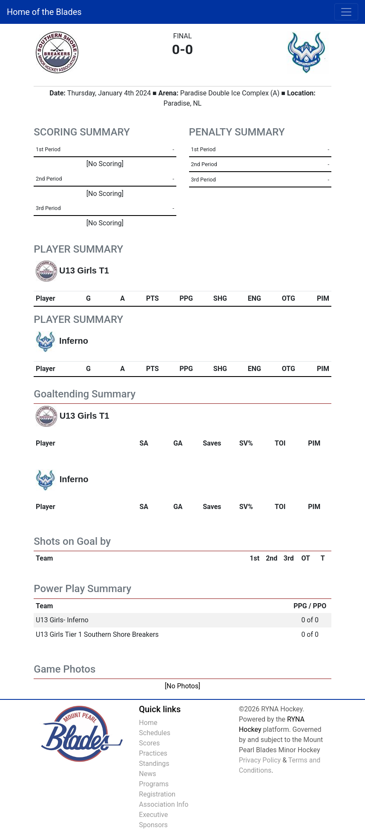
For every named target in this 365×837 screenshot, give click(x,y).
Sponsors (153, 825)
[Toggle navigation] (346, 11)
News (147, 774)
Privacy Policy (260, 760)
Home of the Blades (44, 12)
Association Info (163, 804)
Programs (154, 784)
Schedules (154, 733)
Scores (149, 743)
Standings (154, 763)
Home (148, 723)
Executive (153, 815)
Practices (153, 753)
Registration (157, 794)
